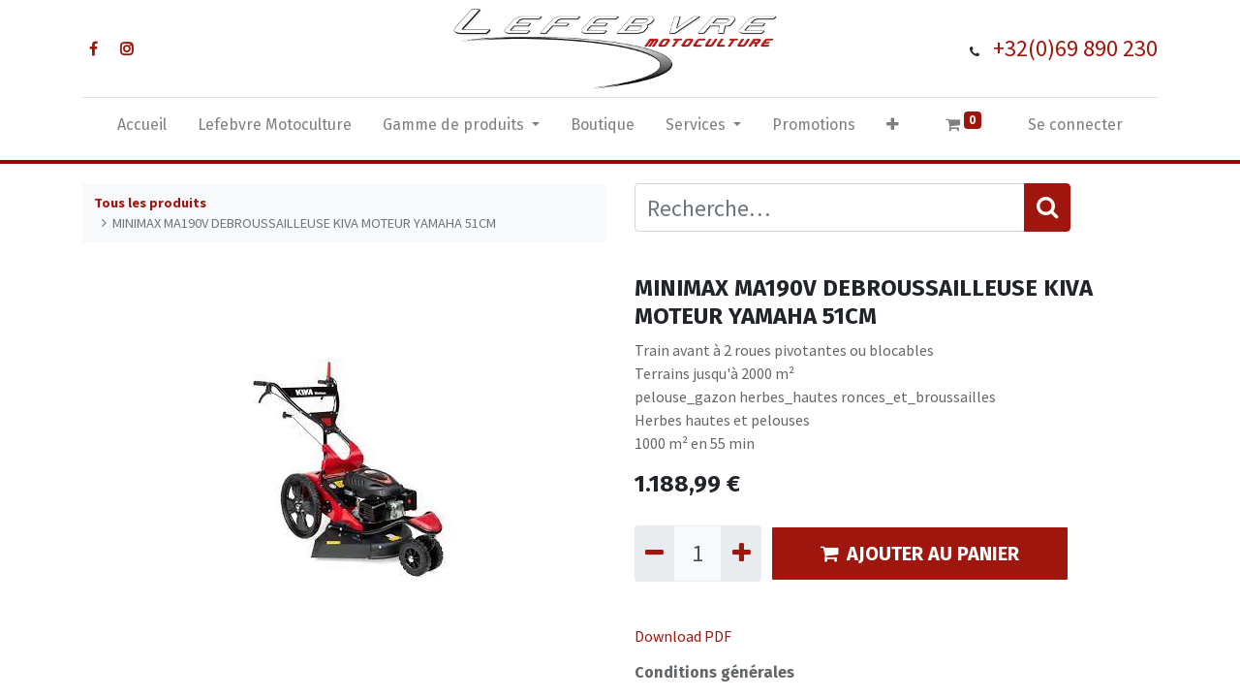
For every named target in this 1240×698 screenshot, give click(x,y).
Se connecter (1075, 124)
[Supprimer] (654, 553)
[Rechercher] (1047, 207)
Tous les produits (150, 202)
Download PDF (683, 636)
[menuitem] (142, 129)
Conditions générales (714, 672)
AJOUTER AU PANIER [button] (920, 553)
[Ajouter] (740, 553)
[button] (892, 129)
